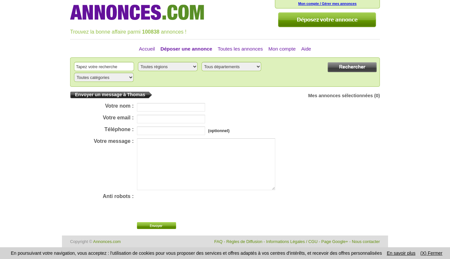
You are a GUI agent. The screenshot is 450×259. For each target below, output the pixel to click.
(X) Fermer (431, 253)
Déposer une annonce (186, 49)
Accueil (147, 49)
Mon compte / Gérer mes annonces (327, 4)
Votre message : (114, 141)
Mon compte (282, 49)
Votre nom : (119, 106)
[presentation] (186, 216)
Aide (306, 49)
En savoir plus (401, 253)
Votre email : (118, 117)
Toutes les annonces (240, 49)
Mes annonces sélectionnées (340, 95)
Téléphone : (119, 129)
